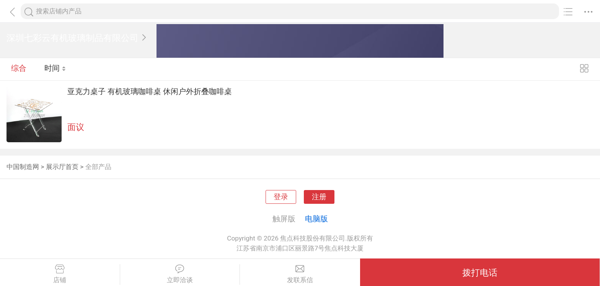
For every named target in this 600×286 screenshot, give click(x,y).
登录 (281, 197)
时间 (55, 68)
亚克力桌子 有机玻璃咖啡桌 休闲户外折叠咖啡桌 (149, 91)
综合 (18, 68)
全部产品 (98, 167)
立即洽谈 (180, 274)
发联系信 (300, 274)
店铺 (59, 274)
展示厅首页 (62, 167)
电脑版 (316, 218)
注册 (319, 197)
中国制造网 (23, 167)
